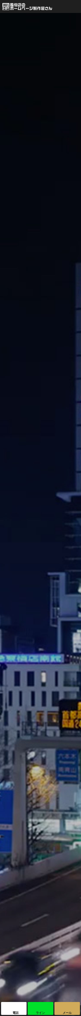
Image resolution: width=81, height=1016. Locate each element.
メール (67, 1012)
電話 (16, 1012)
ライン (40, 1012)
